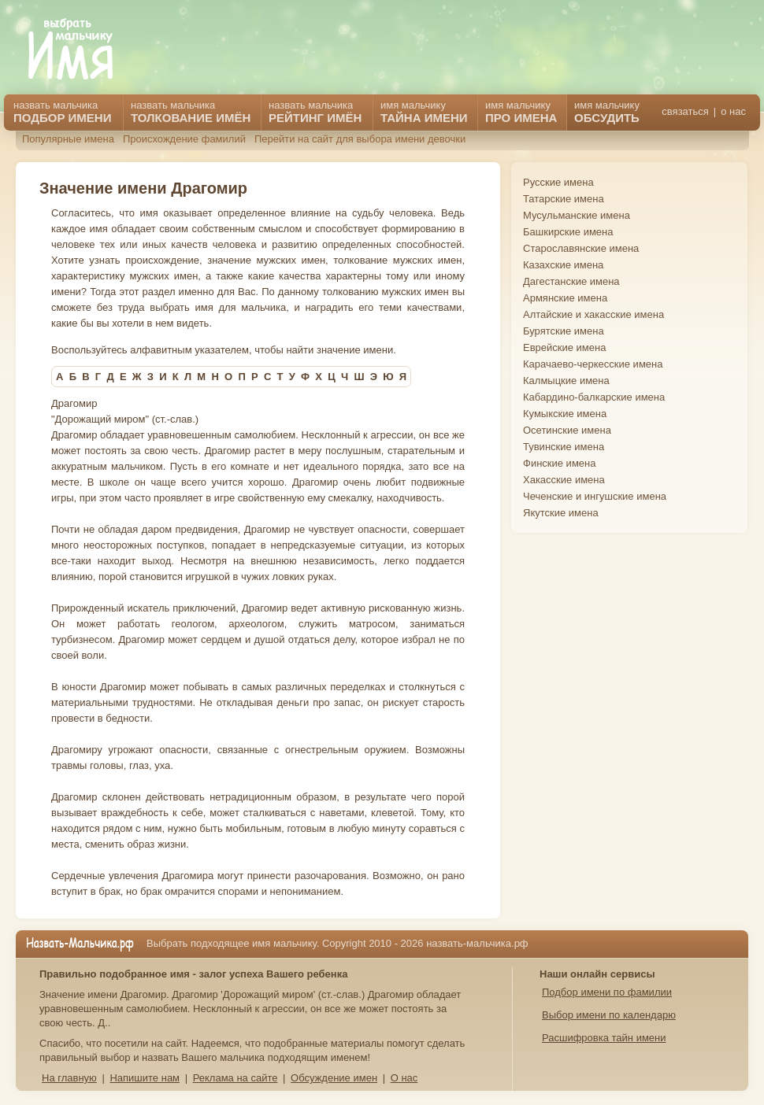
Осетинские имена (567, 430)
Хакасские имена (564, 480)
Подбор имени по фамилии (607, 992)
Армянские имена (565, 298)
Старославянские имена (581, 248)
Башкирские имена (568, 232)
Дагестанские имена (571, 281)
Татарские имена (563, 199)
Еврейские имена (564, 347)
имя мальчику (607, 111)
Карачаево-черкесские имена (592, 364)
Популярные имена (68, 139)
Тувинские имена (563, 447)
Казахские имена (563, 265)
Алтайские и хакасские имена (593, 314)
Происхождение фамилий (184, 139)
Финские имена (559, 463)
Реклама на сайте (235, 1078)
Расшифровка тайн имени (604, 1038)
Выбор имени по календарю (609, 1015)
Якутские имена (561, 513)
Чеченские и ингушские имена (594, 496)
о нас (733, 111)
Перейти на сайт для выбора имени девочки (359, 139)
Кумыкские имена (564, 413)
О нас (404, 1078)
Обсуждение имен (334, 1078)
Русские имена (558, 182)
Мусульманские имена (576, 215)
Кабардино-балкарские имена (594, 397)
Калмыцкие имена (566, 380)
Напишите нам (144, 1078)
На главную (69, 1078)
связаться (685, 111)
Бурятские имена (563, 331)
